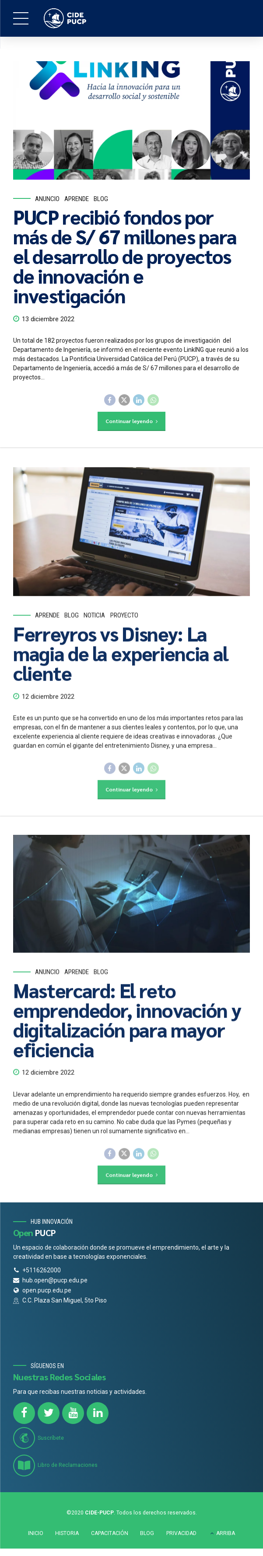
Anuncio (47, 199)
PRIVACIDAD (181, 1535)
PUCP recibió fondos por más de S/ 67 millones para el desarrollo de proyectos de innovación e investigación (125, 256)
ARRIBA (225, 1535)
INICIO (35, 1535)
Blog (101, 199)
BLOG (147, 1535)
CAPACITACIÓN (109, 1535)
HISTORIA (67, 1535)
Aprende (76, 199)
